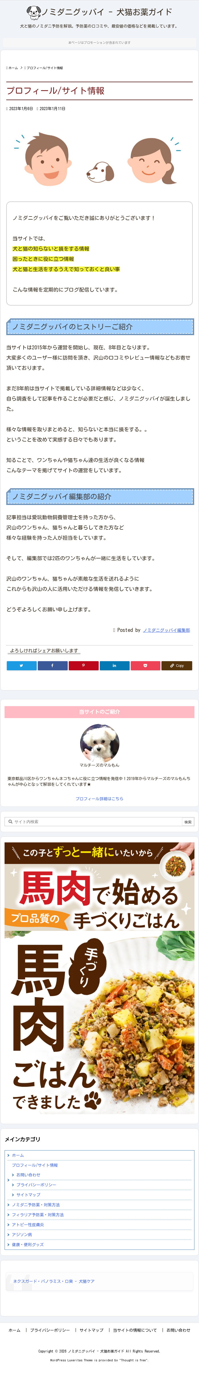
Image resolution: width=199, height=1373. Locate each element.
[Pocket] (146, 665)
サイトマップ (28, 1195)
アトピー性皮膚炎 (28, 1225)
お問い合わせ (28, 1175)
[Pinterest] (84, 665)
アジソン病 (22, 1235)
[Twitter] (22, 665)
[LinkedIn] (115, 665)
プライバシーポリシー (36, 1185)
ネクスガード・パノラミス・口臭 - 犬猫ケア (54, 1281)
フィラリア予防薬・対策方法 (38, 1215)
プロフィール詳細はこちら (99, 799)
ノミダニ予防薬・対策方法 (36, 1205)
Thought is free (133, 1360)
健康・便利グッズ (28, 1245)
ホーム (13, 67)
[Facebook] (53, 665)
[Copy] (176, 665)
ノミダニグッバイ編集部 (166, 630)
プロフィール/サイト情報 (45, 67)
